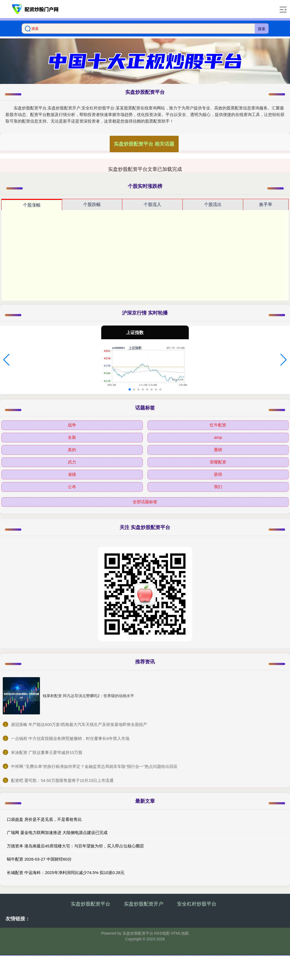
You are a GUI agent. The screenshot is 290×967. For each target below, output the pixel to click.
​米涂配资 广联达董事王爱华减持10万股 (46, 752)
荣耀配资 (218, 462)
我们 (218, 486)
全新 (72, 437)
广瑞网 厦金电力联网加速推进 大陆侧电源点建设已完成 (57, 832)
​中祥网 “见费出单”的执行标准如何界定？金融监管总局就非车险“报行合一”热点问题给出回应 (94, 766)
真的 (72, 449)
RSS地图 (162, 933)
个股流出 (213, 204)
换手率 (265, 204)
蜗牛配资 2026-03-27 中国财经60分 (39, 859)
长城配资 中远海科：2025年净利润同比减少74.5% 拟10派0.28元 (65, 872)
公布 (72, 486)
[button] (6, 360)
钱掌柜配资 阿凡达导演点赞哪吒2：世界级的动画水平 (88, 696)
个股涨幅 (31, 205)
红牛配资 (218, 425)
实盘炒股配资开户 (143, 904)
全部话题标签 (145, 501)
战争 (72, 425)
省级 (72, 474)
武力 (72, 462)
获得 (218, 474)
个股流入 (152, 204)
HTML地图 (180, 933)
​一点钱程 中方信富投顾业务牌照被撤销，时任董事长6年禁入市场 (70, 738)
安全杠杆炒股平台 (196, 904)
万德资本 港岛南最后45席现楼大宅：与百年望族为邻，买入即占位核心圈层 (75, 846)
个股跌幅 (92, 204)
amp (218, 437)
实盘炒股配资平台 (90, 904)
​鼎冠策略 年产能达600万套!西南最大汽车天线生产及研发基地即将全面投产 (79, 724)
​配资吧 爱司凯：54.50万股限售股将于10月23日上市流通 (62, 780)
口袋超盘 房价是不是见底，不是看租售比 (44, 819)
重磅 (218, 449)
